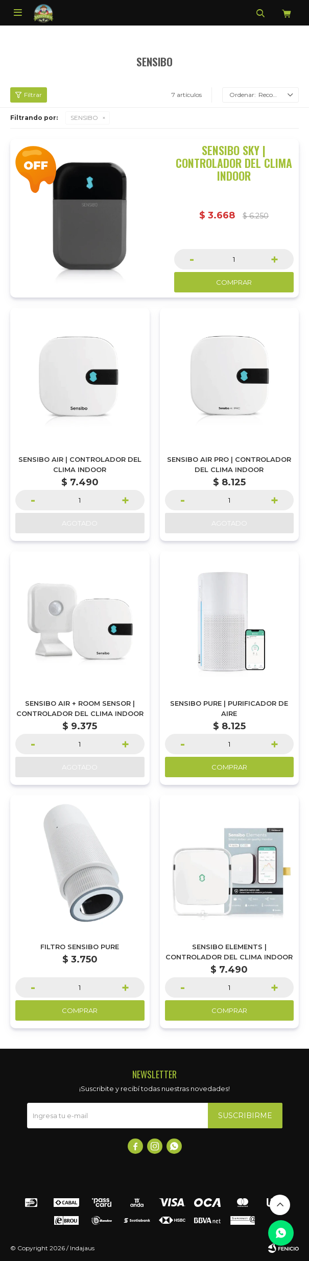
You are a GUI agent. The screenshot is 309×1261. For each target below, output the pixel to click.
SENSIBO (84, 117)
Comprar (234, 282)
